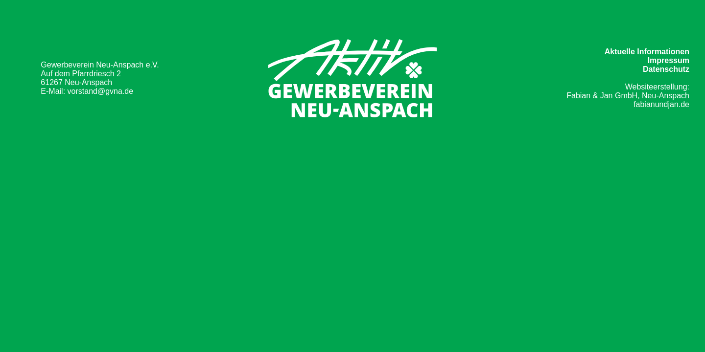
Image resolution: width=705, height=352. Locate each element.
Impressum (668, 60)
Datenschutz (666, 69)
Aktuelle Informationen (647, 51)
